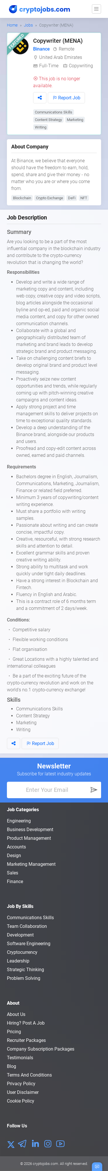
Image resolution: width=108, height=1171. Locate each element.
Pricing (14, 1031)
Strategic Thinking (25, 969)
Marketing (75, 120)
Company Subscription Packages (40, 1049)
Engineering (19, 821)
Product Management (29, 838)
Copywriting (81, 65)
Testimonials (20, 1057)
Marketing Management (31, 864)
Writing (40, 127)
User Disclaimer (23, 1092)
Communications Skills (53, 112)
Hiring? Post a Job (26, 1023)
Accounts (16, 847)
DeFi (71, 198)
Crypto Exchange (49, 198)
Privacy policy (21, 1083)
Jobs (28, 25)
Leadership (18, 961)
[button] (39, 97)
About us (16, 1014)
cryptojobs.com (45, 1163)
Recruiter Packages (26, 1040)
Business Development (30, 829)
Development (20, 935)
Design (14, 855)
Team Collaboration (27, 926)
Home (12, 25)
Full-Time (48, 65)
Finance (15, 881)
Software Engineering (28, 943)
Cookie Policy (20, 1101)
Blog (11, 1066)
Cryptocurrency (22, 952)
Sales (12, 873)
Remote (66, 49)
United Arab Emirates (60, 57)
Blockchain (22, 198)
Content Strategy (48, 120)
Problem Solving (23, 978)
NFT (83, 198)
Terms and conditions (29, 1075)
